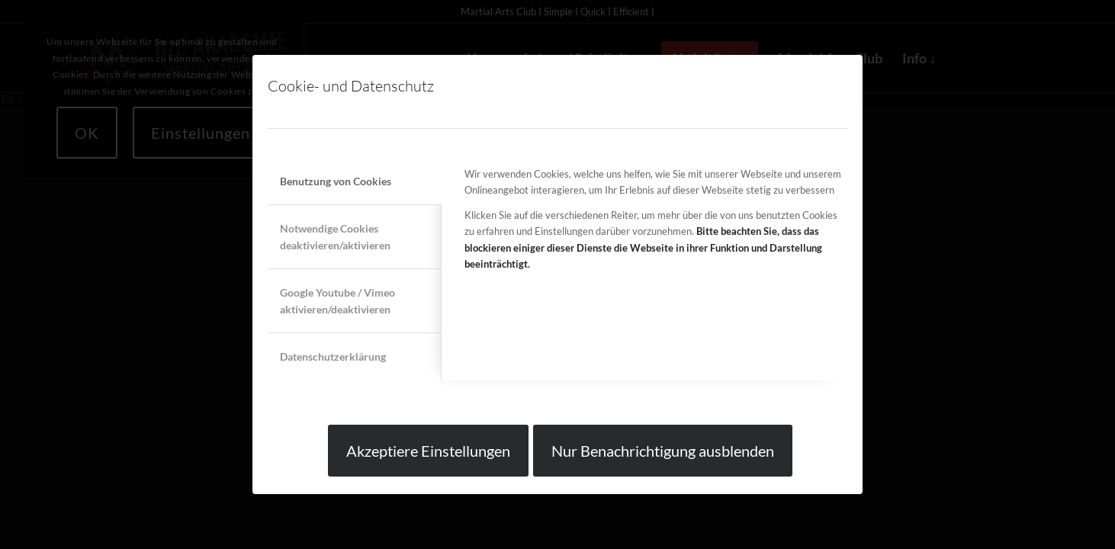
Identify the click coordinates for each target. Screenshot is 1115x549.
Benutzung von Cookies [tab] (335, 181)
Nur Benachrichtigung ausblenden (662, 450)
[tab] (355, 236)
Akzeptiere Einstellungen (428, 450)
